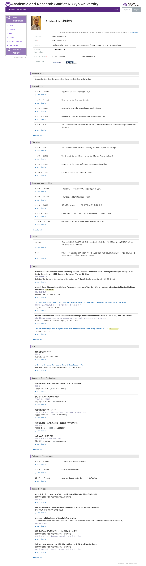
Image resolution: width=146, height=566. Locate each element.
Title (10, 33)
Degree (11, 37)
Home (116, 9)
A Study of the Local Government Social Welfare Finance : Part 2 (60, 365)
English (137, 10)
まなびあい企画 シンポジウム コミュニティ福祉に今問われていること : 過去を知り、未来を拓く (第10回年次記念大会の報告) (80, 302)
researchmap (134, 32)
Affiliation (12, 29)
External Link (13, 45)
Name (11, 25)
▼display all (37, 135)
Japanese (127, 10)
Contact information (15, 41)
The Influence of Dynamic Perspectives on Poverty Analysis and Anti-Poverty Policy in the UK (71, 329)
